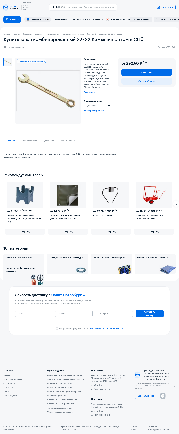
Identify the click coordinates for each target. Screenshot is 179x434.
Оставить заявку (141, 19)
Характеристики (29, 141)
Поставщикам (10, 396)
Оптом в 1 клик (146, 81)
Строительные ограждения (60, 404)
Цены (6, 392)
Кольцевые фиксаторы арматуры (66, 258)
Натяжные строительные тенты (152, 258)
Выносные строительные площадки (64, 375)
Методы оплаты (68, 141)
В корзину (147, 72)
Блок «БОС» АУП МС (103, 216)
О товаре (10, 141)
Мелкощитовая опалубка (59, 384)
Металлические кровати (59, 388)
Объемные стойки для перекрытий (64, 392)
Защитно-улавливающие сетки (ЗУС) (65, 379)
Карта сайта (134, 428)
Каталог (12, 19)
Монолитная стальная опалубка (109, 258)
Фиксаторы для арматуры (19, 258)
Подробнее (89, 92)
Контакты (98, 19)
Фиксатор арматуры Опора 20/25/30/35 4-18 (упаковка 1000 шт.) (24, 219)
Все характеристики (94, 111)
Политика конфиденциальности (158, 428)
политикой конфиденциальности (106, 351)
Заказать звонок (146, 396)
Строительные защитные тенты (62, 400)
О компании (9, 384)
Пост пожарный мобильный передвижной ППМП (149, 217)
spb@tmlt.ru (165, 7)
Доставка (49, 141)
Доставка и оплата (12, 379)
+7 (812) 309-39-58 (100, 389)
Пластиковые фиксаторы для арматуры (20, 282)
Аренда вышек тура (118, 19)
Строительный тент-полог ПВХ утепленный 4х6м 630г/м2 (65, 217)
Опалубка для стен (56, 396)
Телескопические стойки (59, 408)
